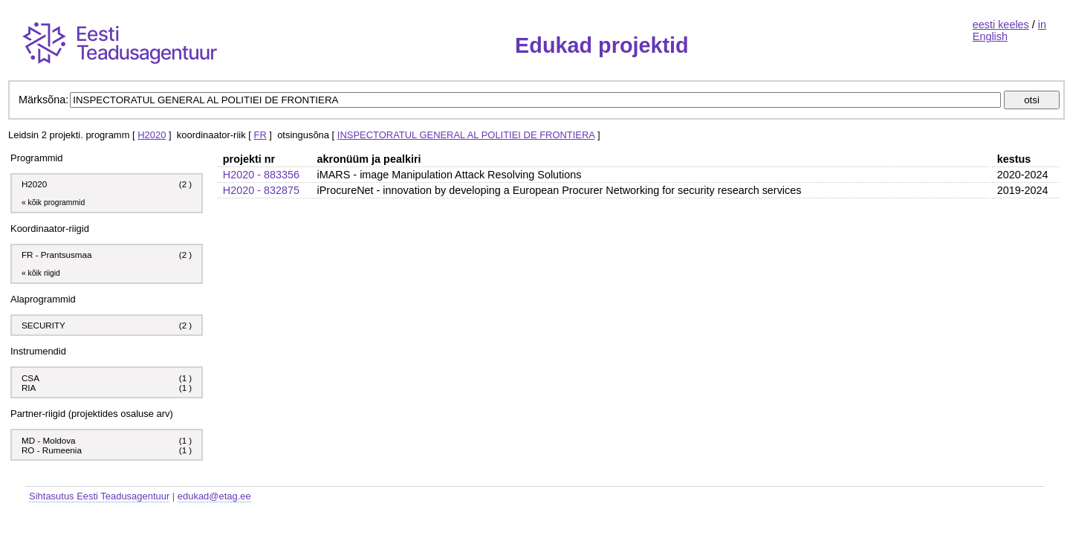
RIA (30, 387)
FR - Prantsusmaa (57, 254)
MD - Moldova (49, 440)
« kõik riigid (41, 273)
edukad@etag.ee (214, 496)
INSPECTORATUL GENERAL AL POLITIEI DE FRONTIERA (465, 134)
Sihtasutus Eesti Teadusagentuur (99, 496)
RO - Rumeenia (52, 450)
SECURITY (43, 325)
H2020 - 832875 (261, 190)
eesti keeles (1001, 24)
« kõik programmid (53, 202)
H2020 (151, 134)
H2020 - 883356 (261, 175)
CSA (32, 378)
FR (259, 134)
